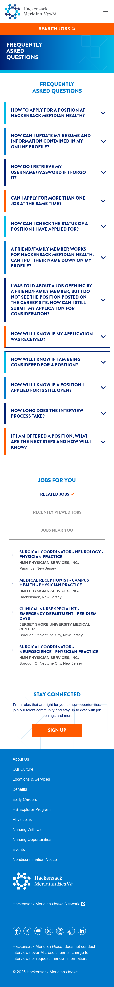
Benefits (20, 789)
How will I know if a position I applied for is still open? (47, 388)
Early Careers (25, 799)
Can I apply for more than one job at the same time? (48, 201)
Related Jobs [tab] (54, 494)
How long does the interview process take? (47, 413)
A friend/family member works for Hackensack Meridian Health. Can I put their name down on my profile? (52, 257)
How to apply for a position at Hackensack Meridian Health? (48, 113)
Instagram (49, 931)
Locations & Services (31, 779)
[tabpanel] (57, 603)
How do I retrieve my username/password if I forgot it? (49, 172)
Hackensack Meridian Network (46, 904)
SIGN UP (57, 730)
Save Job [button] (13, 552)
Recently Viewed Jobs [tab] (57, 512)
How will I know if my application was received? (52, 337)
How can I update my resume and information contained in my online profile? (51, 141)
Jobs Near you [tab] (57, 530)
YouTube (38, 931)
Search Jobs (54, 28)
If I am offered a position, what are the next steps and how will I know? (51, 442)
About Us (21, 759)
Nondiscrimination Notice (35, 859)
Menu (105, 11)
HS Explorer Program (32, 809)
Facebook (17, 931)
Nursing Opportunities (32, 839)
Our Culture (23, 769)
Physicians (22, 819)
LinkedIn (82, 931)
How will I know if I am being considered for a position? (46, 362)
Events (19, 849)
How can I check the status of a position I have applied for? (49, 226)
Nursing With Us (27, 829)
